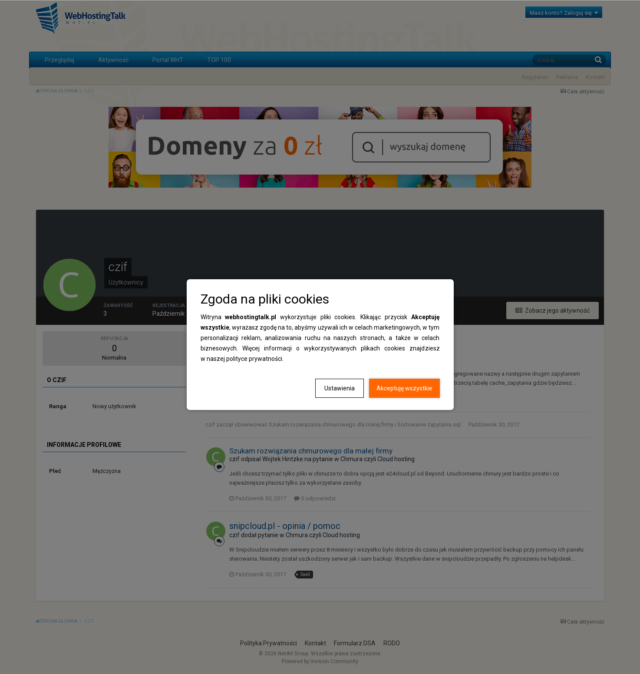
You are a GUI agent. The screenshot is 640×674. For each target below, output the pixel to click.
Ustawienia (339, 388)
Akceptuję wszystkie (404, 388)
